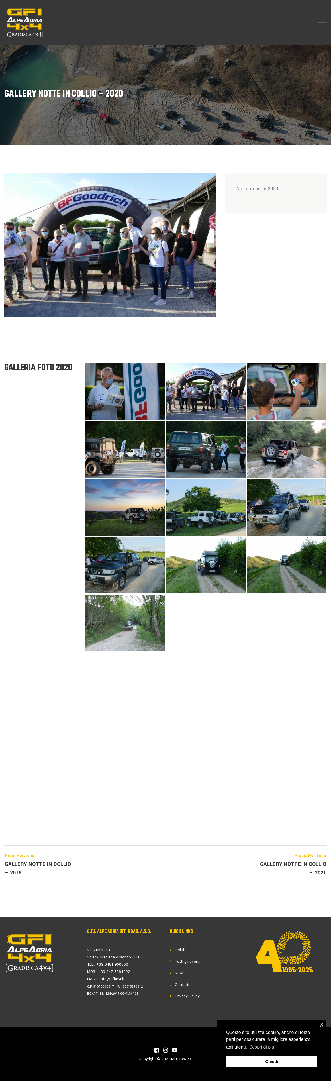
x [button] (322, 1024)
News (180, 973)
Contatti (182, 984)
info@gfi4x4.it (112, 979)
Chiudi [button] (271, 1061)
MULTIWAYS (182, 1059)
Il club (180, 949)
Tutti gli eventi (188, 961)
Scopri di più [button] (261, 1047)
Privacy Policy (187, 996)
